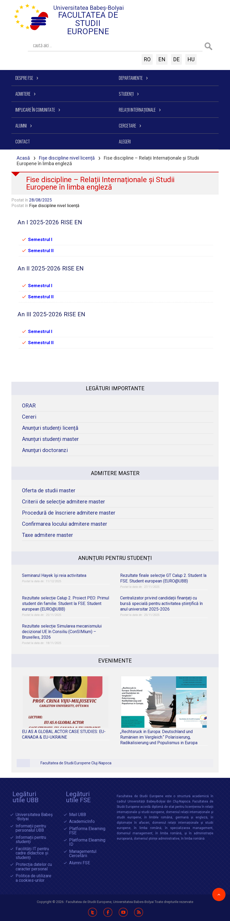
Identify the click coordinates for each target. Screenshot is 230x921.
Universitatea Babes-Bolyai (134, 902)
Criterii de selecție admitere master (63, 502)
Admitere (22, 94)
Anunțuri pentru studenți (115, 558)
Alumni (21, 125)
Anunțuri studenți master (50, 439)
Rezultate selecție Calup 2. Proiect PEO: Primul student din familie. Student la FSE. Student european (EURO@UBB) (65, 603)
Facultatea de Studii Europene (88, 23)
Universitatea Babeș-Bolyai (88, 8)
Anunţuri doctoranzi (45, 450)
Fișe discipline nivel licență (67, 158)
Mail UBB (77, 815)
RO (147, 59)
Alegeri (125, 141)
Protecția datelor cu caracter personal (34, 866)
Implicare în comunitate (35, 110)
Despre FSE (24, 78)
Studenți (126, 94)
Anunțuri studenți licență (50, 428)
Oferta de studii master (48, 490)
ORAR (29, 406)
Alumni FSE (79, 863)
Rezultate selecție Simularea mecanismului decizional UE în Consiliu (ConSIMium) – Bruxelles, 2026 (62, 632)
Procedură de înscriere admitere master (68, 513)
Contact (22, 141)
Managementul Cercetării (82, 853)
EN (161, 59)
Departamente (131, 78)
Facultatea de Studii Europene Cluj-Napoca (75, 763)
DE (176, 59)
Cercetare (127, 125)
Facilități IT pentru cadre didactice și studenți (32, 853)
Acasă (23, 158)
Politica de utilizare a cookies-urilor (33, 878)
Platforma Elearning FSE (87, 831)
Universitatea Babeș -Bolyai (34, 817)
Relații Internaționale (137, 110)
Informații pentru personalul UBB (31, 828)
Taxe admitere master (47, 535)
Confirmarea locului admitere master (64, 524)
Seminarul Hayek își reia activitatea (54, 575)
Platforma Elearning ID (87, 842)
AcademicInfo (82, 821)
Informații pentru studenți (31, 839)
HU (191, 59)
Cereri (29, 417)
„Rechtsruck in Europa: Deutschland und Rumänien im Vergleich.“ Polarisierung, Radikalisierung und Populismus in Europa (158, 737)
